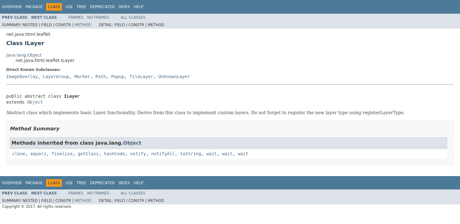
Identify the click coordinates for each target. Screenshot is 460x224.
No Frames (98, 17)
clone (18, 153)
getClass (88, 153)
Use (69, 7)
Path (101, 76)
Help (138, 7)
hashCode (114, 153)
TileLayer (141, 76)
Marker (82, 76)
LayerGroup (56, 76)
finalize (61, 153)
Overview (12, 7)
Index (124, 7)
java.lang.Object (24, 55)
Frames (76, 17)
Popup (117, 76)
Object (35, 102)
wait (211, 153)
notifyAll (163, 153)
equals (38, 153)
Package (34, 7)
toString (190, 153)
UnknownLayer (174, 76)
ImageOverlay (22, 76)
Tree (81, 7)
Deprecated (102, 7)
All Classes (133, 17)
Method (83, 25)
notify (138, 153)
